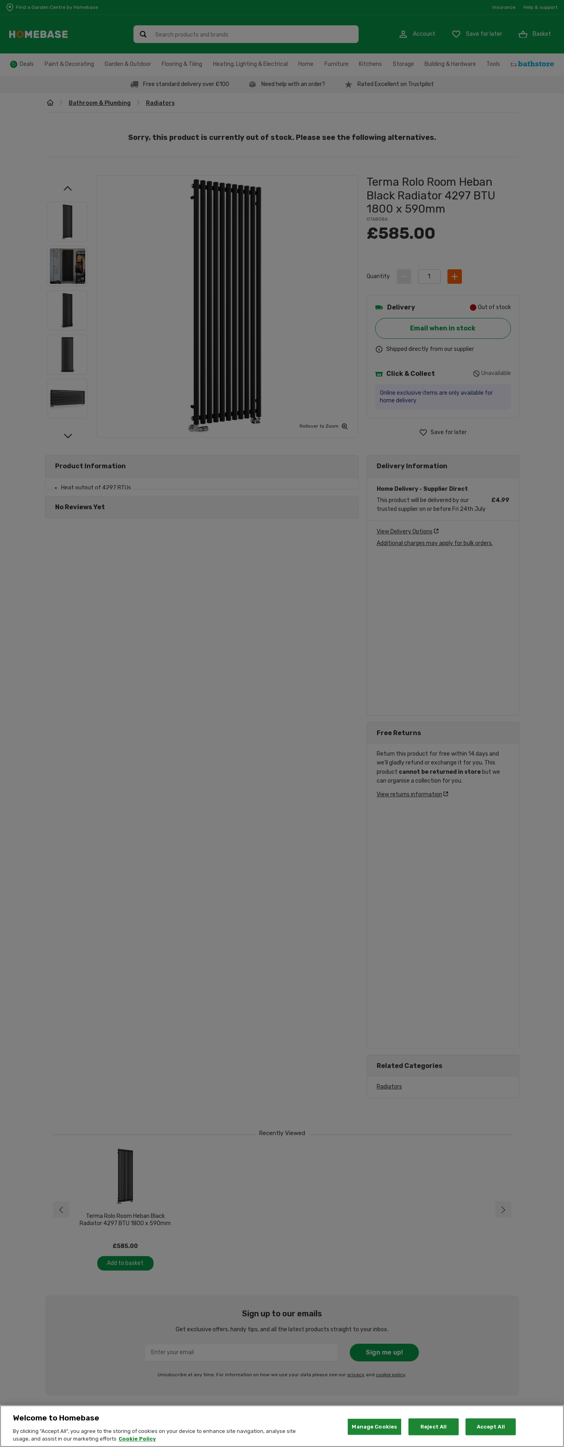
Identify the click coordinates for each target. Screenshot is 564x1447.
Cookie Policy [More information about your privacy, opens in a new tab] (137, 1439)
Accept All (491, 1427)
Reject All (433, 1427)
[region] (282, 1426)
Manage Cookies (374, 1427)
